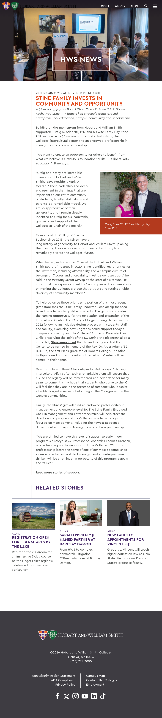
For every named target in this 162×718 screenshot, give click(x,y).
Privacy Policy (65, 684)
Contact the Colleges (101, 680)
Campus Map (95, 676)
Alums (67, 93)
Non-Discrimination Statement (53, 676)
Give (135, 6)
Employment (95, 684)
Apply (120, 6)
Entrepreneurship (88, 93)
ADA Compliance (63, 680)
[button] (146, 5)
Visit (105, 6)
